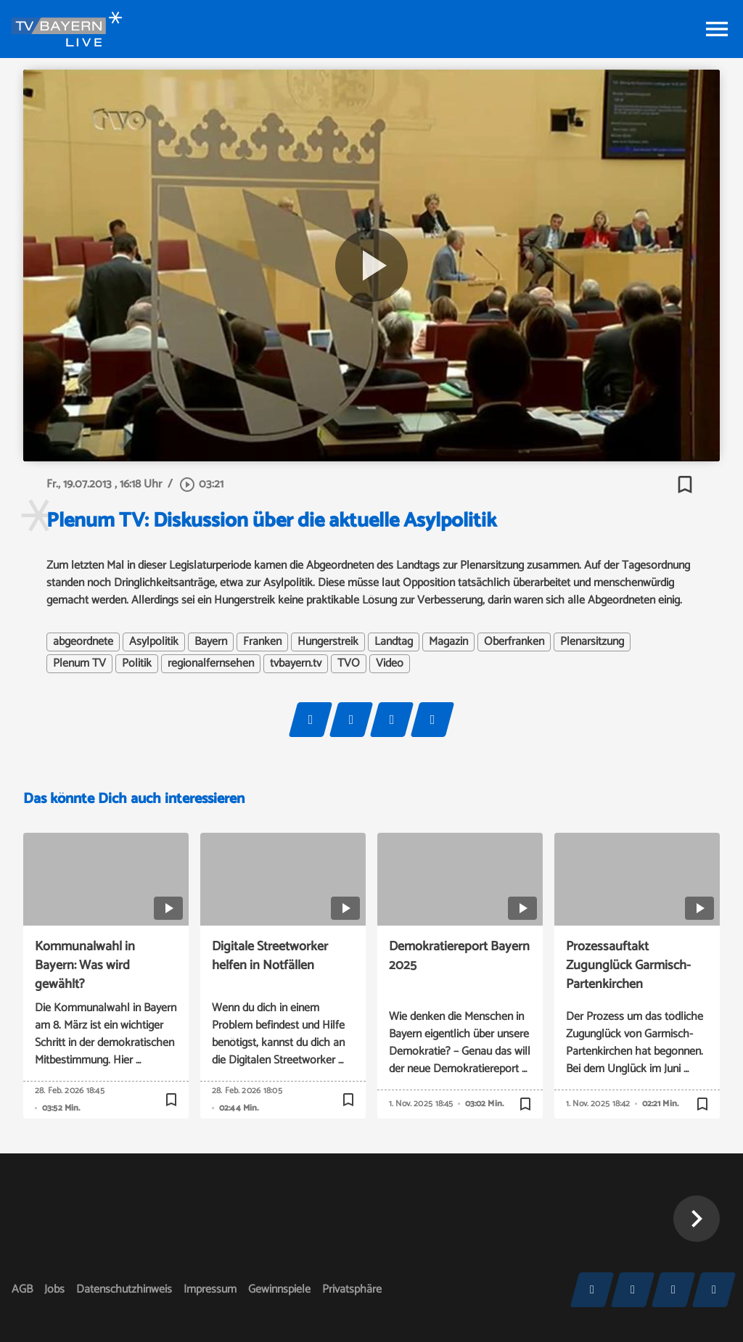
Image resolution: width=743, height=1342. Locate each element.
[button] (696, 1218)
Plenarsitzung (592, 642)
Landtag (393, 642)
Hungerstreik (327, 642)
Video (389, 663)
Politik (137, 663)
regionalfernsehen (211, 663)
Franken (262, 642)
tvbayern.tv (295, 663)
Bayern (210, 642)
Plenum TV (79, 663)
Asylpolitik (153, 642)
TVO (348, 663)
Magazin (448, 642)
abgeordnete (83, 642)
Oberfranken (514, 642)
